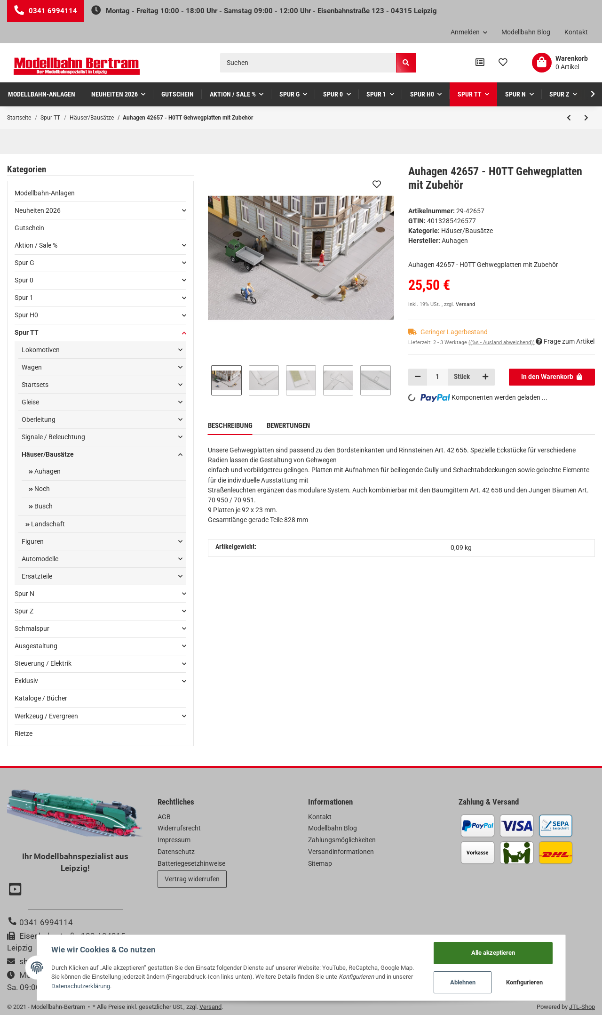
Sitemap (320, 863)
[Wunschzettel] (503, 62)
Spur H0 (26, 315)
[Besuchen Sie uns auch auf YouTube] (16, 890)
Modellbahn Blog (525, 32)
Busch (43, 506)
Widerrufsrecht (179, 828)
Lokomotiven (41, 350)
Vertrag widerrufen (192, 879)
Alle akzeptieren (493, 952)
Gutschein (29, 228)
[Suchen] (308, 62)
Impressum (174, 840)
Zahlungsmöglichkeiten (342, 840)
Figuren (33, 541)
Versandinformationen (341, 851)
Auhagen (47, 471)
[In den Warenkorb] (552, 377)
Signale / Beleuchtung (53, 437)
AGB (164, 817)
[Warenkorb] (560, 62)
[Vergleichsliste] (479, 62)
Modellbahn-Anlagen (45, 193)
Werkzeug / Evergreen (46, 716)
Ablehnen (462, 982)
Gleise (30, 402)
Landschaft (47, 524)
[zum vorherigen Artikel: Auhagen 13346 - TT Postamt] (569, 117)
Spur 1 (24, 297)
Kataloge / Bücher (41, 698)
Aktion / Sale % (36, 245)
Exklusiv (26, 681)
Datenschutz (176, 851)
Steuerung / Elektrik (43, 663)
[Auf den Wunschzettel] (377, 184)
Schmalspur (32, 628)
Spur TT (27, 332)
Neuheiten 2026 (38, 210)
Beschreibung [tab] (230, 425)
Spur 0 (24, 280)
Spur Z (24, 611)
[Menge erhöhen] (484, 377)
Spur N (24, 593)
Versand (465, 304)
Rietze (23, 733)
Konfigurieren (524, 982)
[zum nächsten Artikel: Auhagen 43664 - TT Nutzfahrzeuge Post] (586, 117)
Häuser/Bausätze (467, 230)
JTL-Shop (582, 1006)
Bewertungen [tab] (288, 425)
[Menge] (438, 377)
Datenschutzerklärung (80, 986)
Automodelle (40, 559)
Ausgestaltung (36, 646)
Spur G (24, 262)
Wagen (32, 367)
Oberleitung (38, 419)
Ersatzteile (37, 576)
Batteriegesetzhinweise (191, 863)
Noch (41, 488)
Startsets (35, 384)
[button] (469, 32)
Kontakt (576, 32)
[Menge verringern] (417, 377)
